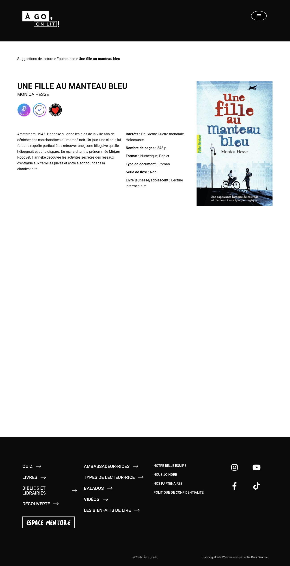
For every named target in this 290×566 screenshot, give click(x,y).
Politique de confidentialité (178, 493)
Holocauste (135, 140)
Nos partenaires (168, 484)
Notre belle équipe (170, 466)
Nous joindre (165, 475)
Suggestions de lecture (35, 59)
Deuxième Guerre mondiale (162, 134)
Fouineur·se (66, 59)
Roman (164, 164)
